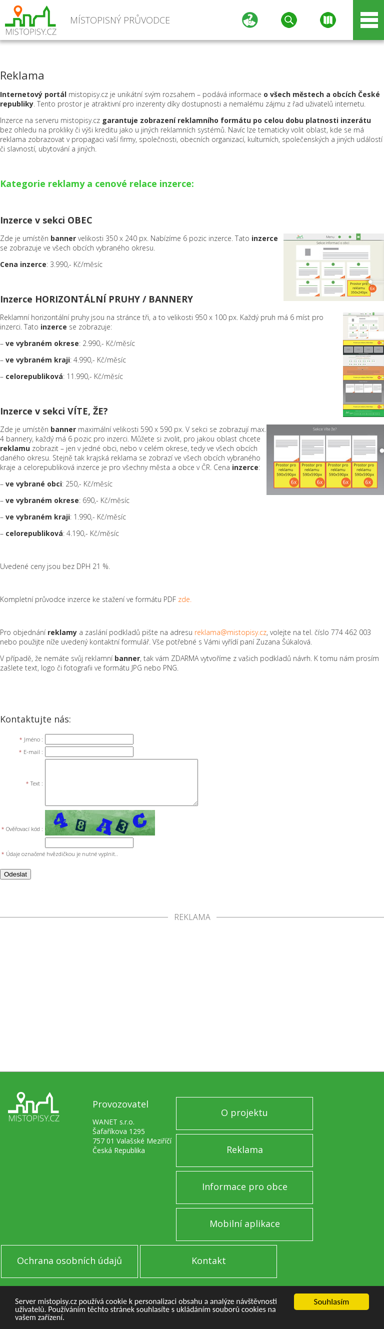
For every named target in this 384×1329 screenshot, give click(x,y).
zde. (185, 599)
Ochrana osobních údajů (69, 1260)
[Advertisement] (192, 996)
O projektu (244, 1112)
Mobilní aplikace (245, 1224)
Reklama (244, 1150)
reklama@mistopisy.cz (230, 632)
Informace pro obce (245, 1186)
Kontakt (209, 1260)
